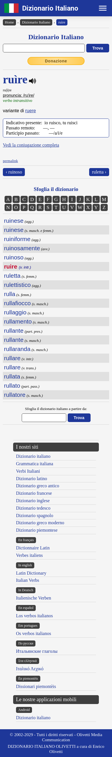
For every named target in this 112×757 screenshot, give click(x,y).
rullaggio (15, 312)
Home (9, 22)
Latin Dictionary (31, 573)
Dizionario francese (34, 493)
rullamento (18, 321)
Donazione (56, 61)
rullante (13, 330)
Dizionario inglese (33, 500)
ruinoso (13, 257)
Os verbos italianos (33, 633)
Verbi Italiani (28, 471)
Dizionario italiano (33, 456)
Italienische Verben (33, 598)
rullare (12, 358)
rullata (12, 376)
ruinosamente (22, 248)
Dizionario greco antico (37, 485)
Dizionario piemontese (36, 530)
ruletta (12, 275)
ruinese (13, 220)
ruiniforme (17, 239)
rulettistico (17, 284)
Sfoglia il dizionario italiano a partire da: (56, 409)
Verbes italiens (29, 555)
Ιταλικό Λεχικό (29, 668)
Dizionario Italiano (50, 8)
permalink (10, 161)
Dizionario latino (31, 478)
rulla (9, 294)
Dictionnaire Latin (33, 547)
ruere (30, 110)
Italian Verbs (27, 580)
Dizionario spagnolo (34, 515)
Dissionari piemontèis (36, 686)
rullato (12, 385)
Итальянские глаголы (36, 651)
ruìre (61, 22)
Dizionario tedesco (33, 508)
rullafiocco (17, 303)
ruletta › (99, 171)
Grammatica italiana (34, 463)
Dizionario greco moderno (40, 522)
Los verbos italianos (34, 615)
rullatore (14, 394)
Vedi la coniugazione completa (31, 145)
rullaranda (17, 349)
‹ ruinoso (14, 171)
